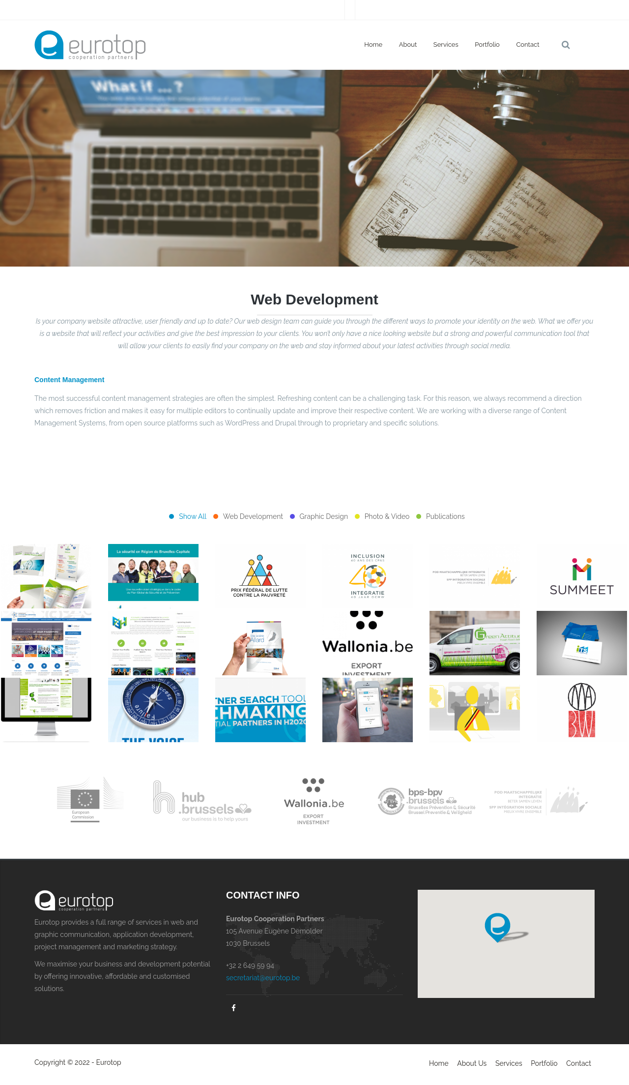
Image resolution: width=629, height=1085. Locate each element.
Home (373, 44)
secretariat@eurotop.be (263, 978)
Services (445, 44)
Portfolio (487, 44)
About (408, 44)
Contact (527, 44)
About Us (471, 1063)
